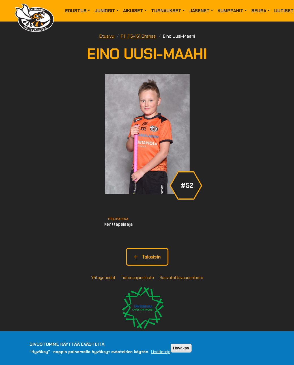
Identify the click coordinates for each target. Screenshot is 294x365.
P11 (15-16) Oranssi (138, 36)
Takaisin (147, 257)
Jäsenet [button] (199, 11)
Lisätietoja (160, 351)
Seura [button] (258, 11)
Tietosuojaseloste (137, 277)
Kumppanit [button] (230, 11)
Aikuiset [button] (133, 11)
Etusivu (106, 36)
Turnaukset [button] (166, 11)
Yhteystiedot (103, 277)
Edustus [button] (76, 11)
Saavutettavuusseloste (181, 277)
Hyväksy (181, 348)
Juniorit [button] (105, 11)
